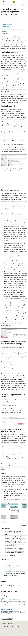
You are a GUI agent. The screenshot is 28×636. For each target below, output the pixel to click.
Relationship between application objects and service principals (13, 30)
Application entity (15, 169)
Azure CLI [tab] (14, 405)
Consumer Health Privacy (18, 632)
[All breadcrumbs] (2, 5)
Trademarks (10, 634)
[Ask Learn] (23, 5)
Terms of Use (4, 634)
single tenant (11, 69)
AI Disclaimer (4, 630)
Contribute (3, 632)
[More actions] (25, 5)
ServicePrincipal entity (16, 311)
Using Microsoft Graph (9, 571)
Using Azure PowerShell (9, 567)
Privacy (8, 632)
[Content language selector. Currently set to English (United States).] (7, 623)
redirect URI (11, 71)
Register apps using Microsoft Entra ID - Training (11, 599)
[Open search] (22, 2)
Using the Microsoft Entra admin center (13, 565)
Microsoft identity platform (10, 5)
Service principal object (7, 28)
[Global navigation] (1, 2)
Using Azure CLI (7, 569)
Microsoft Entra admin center (8, 149)
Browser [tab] (3, 405)
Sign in (25, 1)
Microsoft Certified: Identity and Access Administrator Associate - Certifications (13, 608)
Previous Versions (12, 630)
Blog (18, 630)
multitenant (18, 69)
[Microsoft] (14, 2)
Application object (6, 26)
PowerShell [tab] (8, 405)
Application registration (7, 24)
